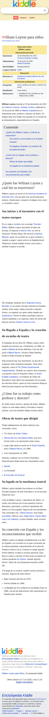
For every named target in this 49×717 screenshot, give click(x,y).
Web (15, 18)
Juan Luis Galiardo (10, 519)
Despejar (40, 10)
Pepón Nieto (40, 516)
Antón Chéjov (21, 434)
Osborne (20, 58)
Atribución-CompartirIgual (36, 664)
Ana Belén (6, 516)
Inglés (19, 70)
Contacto (24, 713)
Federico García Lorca (25, 322)
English (32, 18)
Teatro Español (38, 446)
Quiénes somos (31, 711)
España (27, 63)
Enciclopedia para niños (11, 41)
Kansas (16, 107)
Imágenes (23, 18)
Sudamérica (7, 316)
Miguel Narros (14, 353)
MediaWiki (15, 708)
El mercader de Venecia (14, 475)
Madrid (20, 63)
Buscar (45, 10)
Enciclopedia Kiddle (10, 659)
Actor (19, 85)
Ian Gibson (21, 559)
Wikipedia (19, 706)
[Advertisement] (24, 27)
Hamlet (7, 466)
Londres (17, 224)
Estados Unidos (31, 58)
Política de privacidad (10, 713)
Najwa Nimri (29, 516)
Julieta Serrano (26, 513)
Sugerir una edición (24, 682)
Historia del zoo (10, 438)
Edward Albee (27, 438)
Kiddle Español (7, 711)
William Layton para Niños (13, 673)
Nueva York (26, 231)
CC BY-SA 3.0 (40, 699)
